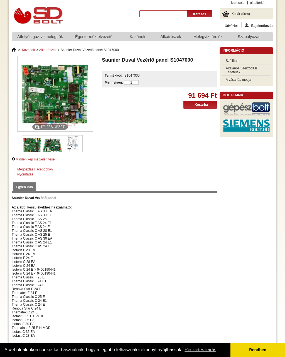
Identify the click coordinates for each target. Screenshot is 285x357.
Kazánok (137, 37)
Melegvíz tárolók (208, 37)
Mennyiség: (114, 82)
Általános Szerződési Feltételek (241, 70)
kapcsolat (238, 3)
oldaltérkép (258, 3)
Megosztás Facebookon (35, 169)
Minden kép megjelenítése (35, 159)
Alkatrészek (170, 36)
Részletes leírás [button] (200, 349)
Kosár (241, 14)
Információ (233, 50)
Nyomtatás (25, 174)
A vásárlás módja (238, 80)
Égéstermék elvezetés (95, 37)
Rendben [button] (257, 350)
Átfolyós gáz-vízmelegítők (40, 36)
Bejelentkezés (259, 25)
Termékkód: (114, 75)
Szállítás (232, 61)
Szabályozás (249, 37)
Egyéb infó (24, 187)
